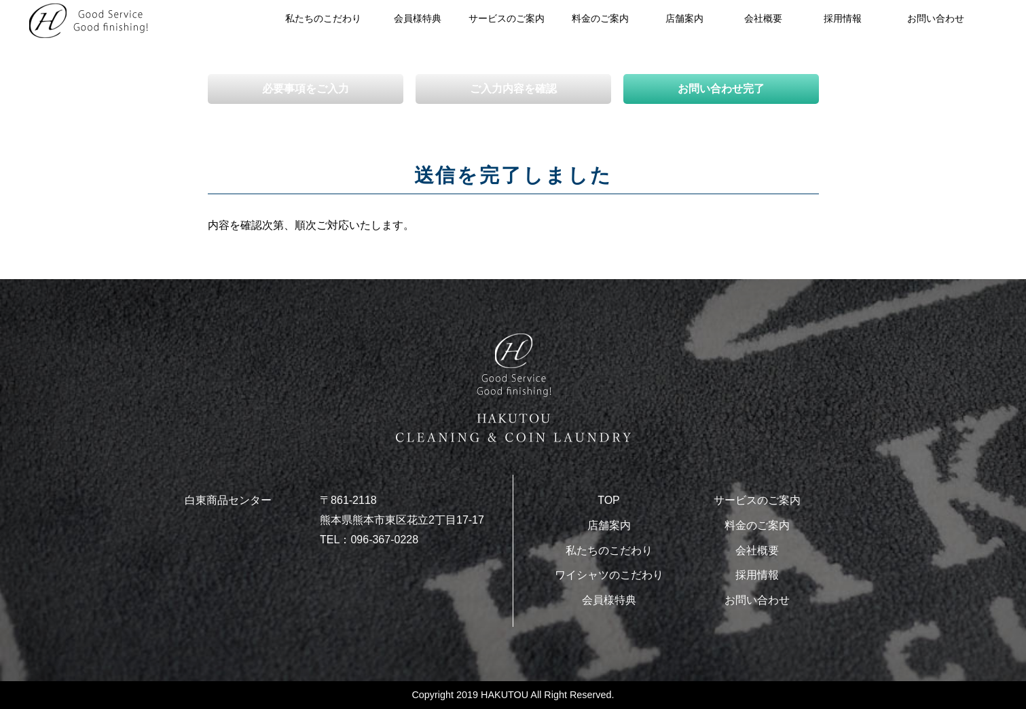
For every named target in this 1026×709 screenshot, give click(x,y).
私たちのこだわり (323, 18)
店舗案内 (609, 525)
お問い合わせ (935, 18)
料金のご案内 (600, 18)
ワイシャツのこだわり (609, 575)
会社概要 (763, 18)
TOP (609, 500)
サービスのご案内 (507, 18)
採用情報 (843, 18)
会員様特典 (417, 18)
